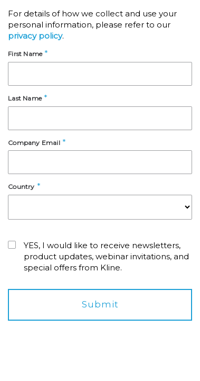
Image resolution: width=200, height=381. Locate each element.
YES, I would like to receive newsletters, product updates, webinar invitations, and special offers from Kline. (106, 256)
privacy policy (35, 36)
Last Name (25, 98)
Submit (100, 304)
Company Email (34, 143)
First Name (25, 54)
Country (21, 186)
